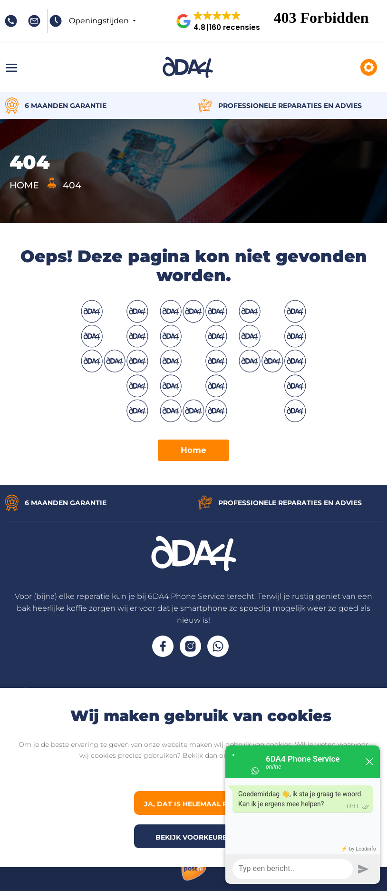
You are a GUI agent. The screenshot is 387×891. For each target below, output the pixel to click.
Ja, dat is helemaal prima (195, 804)
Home (193, 450)
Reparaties (369, 67)
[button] (222, 21)
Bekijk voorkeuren (193, 837)
